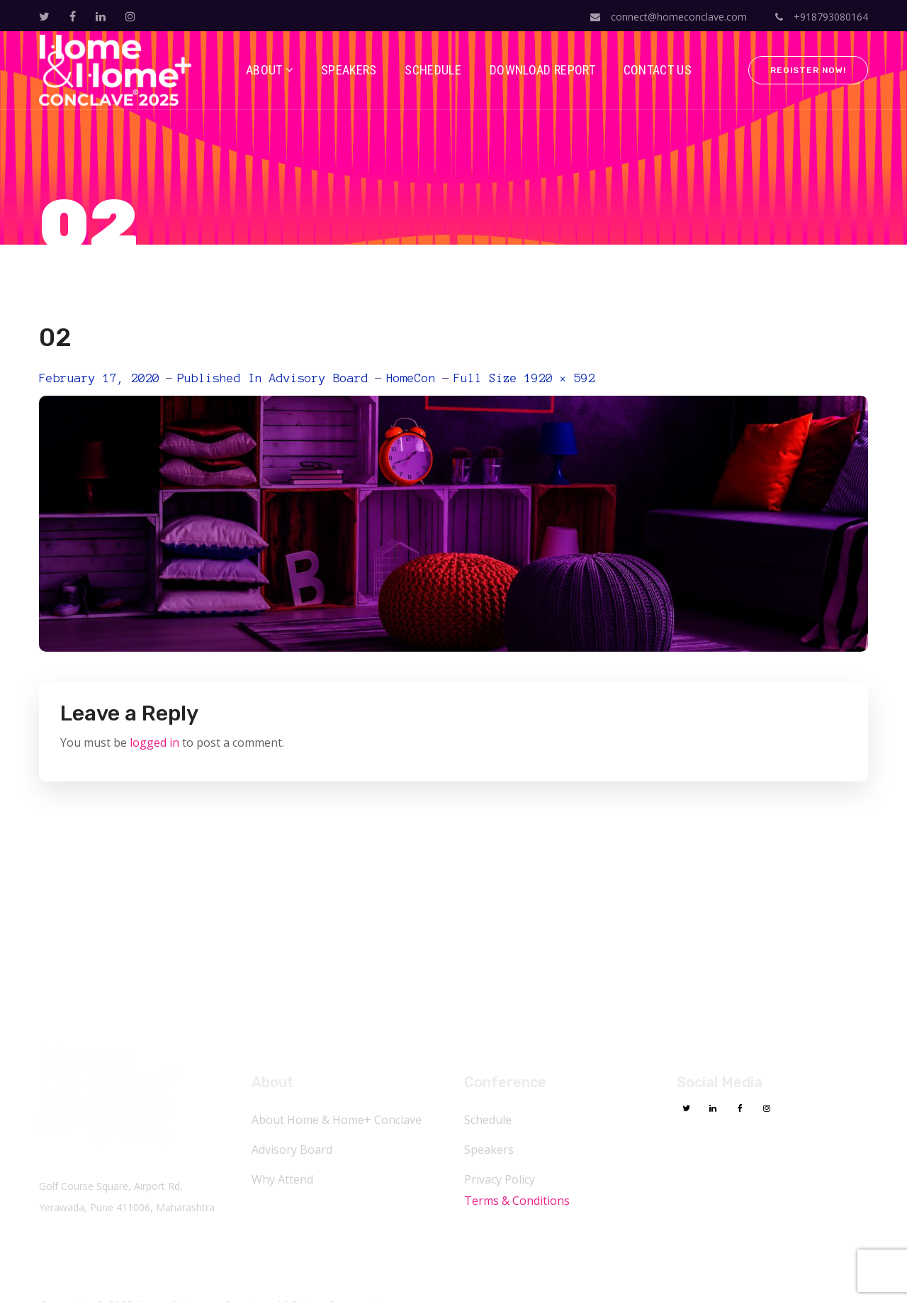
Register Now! (808, 70)
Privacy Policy (499, 1179)
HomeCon (411, 378)
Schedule (488, 1120)
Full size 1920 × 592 (524, 378)
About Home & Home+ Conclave (337, 1120)
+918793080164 (821, 16)
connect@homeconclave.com (668, 16)
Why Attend (282, 1179)
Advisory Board (318, 378)
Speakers (489, 1149)
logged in (154, 742)
